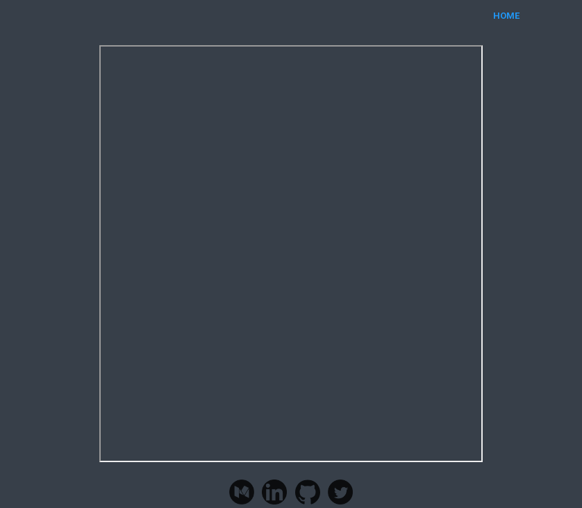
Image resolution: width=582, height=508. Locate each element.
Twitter (340, 492)
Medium (241, 492)
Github (307, 492)
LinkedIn (274, 492)
